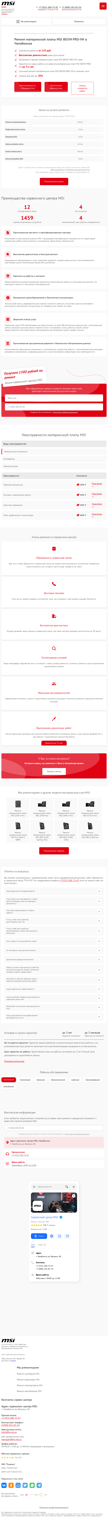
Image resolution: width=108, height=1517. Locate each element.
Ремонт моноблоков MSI (29, 1391)
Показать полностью (14, 1061)
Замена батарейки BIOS (14, 159)
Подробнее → (97, 484)
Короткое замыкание (13, 505)
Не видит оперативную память (17, 495)
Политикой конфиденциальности (77, 1134)
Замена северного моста (14, 144)
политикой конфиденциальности (65, 412)
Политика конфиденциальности (54, 1507)
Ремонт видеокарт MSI (28, 1379)
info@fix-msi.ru (9, 1432)
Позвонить (79, 21)
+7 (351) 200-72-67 (48, 7)
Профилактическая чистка (15, 129)
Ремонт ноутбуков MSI (28, 1373)
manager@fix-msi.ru (11, 1439)
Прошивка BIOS (11, 137)
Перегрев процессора (13, 484)
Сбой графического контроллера (18, 515)
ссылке (13, 1361)
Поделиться (4, 1485)
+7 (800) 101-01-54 (71, 7)
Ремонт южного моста (13, 151)
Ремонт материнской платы (15, 122)
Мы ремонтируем (26, 21)
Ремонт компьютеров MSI (30, 1385)
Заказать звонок (54, 771)
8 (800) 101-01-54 (10, 1425)
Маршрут (39, 1236)
